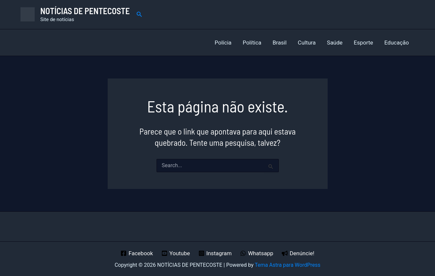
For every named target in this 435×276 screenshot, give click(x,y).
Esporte (363, 42)
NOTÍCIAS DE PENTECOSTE (85, 11)
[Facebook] (137, 253)
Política (252, 42)
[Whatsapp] (256, 253)
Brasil (279, 42)
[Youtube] (175, 253)
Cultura (307, 42)
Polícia (223, 42)
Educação (396, 42)
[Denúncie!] (297, 253)
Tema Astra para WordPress (287, 265)
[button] (139, 14)
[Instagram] (215, 253)
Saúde (335, 42)
